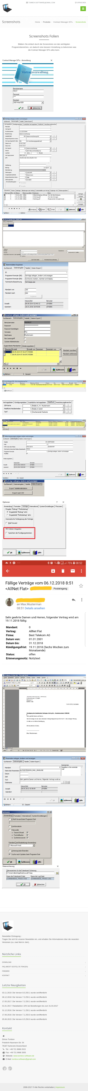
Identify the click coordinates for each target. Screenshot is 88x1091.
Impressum (60, 1087)
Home (37, 22)
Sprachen (81, 2)
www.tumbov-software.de (23, 1056)
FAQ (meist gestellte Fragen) (15, 967)
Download (6, 962)
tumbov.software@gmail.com (42, 2)
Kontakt (5, 975)
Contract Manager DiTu (63, 22)
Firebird (5, 971)
